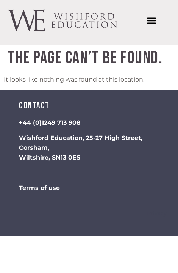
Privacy (157, 213)
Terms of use (39, 187)
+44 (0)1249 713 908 (50, 122)
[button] (151, 20)
